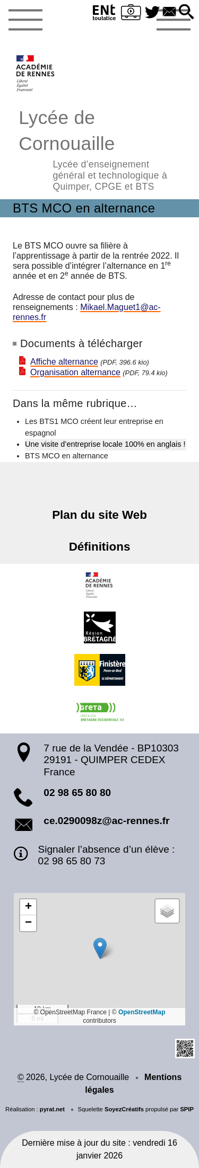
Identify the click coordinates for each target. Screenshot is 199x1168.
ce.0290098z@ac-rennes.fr (106, 820)
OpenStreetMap (142, 1012)
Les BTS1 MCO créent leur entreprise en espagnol (94, 427)
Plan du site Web (99, 514)
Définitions (100, 546)
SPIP (187, 1109)
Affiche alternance (64, 361)
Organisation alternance (75, 372)
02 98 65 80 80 (77, 792)
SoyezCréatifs (124, 1109)
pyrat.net (52, 1109)
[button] (186, 12)
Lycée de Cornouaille (99, 148)
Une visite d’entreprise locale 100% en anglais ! (105, 444)
